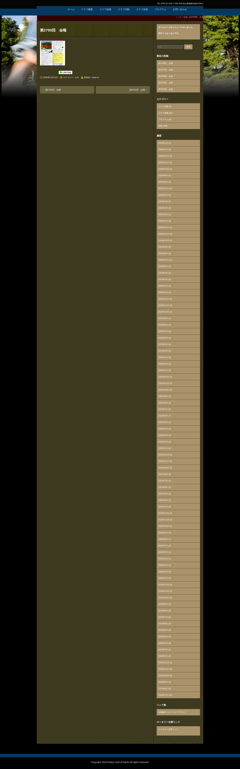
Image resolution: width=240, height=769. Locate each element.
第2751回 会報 (138, 90)
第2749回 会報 (51, 90)
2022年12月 (163, 377)
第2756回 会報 (165, 76)
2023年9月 (163, 318)
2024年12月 (163, 227)
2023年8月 (163, 325)
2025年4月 (163, 201)
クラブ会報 (142, 9)
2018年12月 (163, 662)
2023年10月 (163, 312)
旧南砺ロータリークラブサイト (172, 712)
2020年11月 (163, 520)
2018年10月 (163, 675)
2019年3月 (163, 643)
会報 (77, 77)
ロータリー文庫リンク (168, 729)
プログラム (160, 9)
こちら (171, 33)
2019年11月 (163, 591)
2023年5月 (163, 344)
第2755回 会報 (165, 83)
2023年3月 (163, 357)
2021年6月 (163, 487)
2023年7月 (163, 331)
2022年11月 (163, 383)
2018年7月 (163, 695)
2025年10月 (163, 169)
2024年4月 (163, 273)
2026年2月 (163, 143)
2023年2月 (163, 364)
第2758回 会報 (165, 63)
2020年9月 (163, 533)
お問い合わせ (180, 9)
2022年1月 (163, 448)
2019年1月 (163, 656)
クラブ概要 (87, 9)
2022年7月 (163, 409)
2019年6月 (163, 623)
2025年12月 (163, 156)
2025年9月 (163, 175)
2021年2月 (163, 507)
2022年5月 (163, 422)
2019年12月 (163, 584)
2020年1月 (163, 578)
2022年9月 (163, 396)
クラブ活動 (124, 9)
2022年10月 (163, 390)
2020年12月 (163, 513)
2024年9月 (163, 247)
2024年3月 (163, 279)
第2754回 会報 (165, 89)
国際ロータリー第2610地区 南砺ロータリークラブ (50, 13)
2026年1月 (163, 149)
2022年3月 (163, 435)
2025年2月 (163, 214)
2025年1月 (163, 221)
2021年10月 (163, 468)
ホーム (71, 9)
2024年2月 (163, 286)
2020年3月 (163, 565)
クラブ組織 (105, 9)
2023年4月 (163, 351)
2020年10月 (163, 526)
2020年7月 (163, 546)
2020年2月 (163, 572)
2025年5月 (163, 195)
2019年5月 (163, 630)
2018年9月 (163, 682)
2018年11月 (163, 669)
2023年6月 (163, 338)
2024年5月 (163, 266)
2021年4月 (163, 500)
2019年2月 (163, 649)
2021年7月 (163, 481)
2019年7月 (163, 617)
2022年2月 (163, 442)
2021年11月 (163, 461)
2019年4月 (163, 636)
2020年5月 (163, 552)
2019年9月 (163, 604)
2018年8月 (163, 688)
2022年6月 (163, 416)
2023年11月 (163, 305)
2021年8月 (163, 474)
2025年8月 (163, 182)
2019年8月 (163, 610)
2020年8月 (163, 539)
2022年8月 (163, 403)
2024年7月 (163, 260)
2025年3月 (163, 208)
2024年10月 (163, 240)
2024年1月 (163, 292)
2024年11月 (163, 234)
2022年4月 (163, 429)
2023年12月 (163, 299)
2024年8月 (163, 253)
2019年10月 (163, 597)
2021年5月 (163, 494)
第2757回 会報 (165, 70)
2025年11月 (163, 162)
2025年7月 (163, 188)
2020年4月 (163, 559)
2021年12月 (163, 455)
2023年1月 (163, 370)
